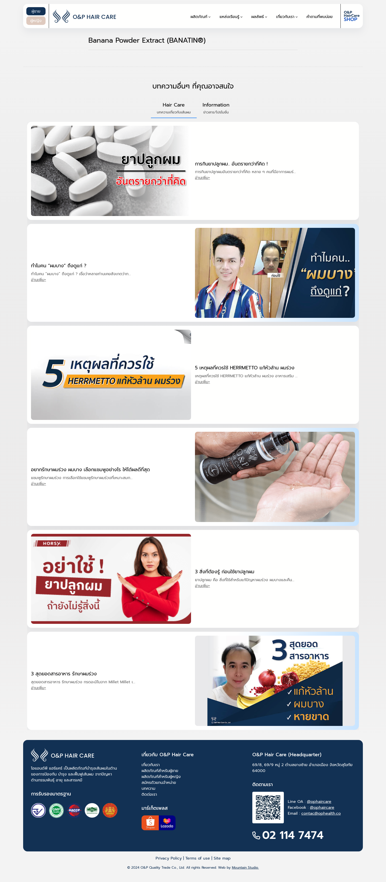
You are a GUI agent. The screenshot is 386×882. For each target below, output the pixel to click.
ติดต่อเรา (149, 794)
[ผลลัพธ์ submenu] (266, 17)
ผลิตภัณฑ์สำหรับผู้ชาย (160, 771)
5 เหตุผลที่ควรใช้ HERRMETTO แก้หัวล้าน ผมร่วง (244, 367)
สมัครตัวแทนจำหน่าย (159, 783)
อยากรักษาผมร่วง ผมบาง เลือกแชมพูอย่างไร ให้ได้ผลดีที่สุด (90, 469)
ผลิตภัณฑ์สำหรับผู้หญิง (161, 777)
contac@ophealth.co (321, 813)
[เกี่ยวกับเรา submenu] (296, 17)
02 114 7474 (292, 835)
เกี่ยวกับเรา (151, 765)
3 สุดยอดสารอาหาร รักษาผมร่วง (64, 673)
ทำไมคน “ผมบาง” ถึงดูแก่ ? (58, 265)
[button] (174, 108)
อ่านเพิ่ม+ (202, 178)
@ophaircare (319, 802)
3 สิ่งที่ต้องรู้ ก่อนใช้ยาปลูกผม (224, 571)
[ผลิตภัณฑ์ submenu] (209, 17)
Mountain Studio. (245, 867)
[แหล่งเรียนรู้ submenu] (241, 17)
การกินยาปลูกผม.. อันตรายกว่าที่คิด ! (231, 163)
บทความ (148, 789)
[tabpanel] (193, 426)
